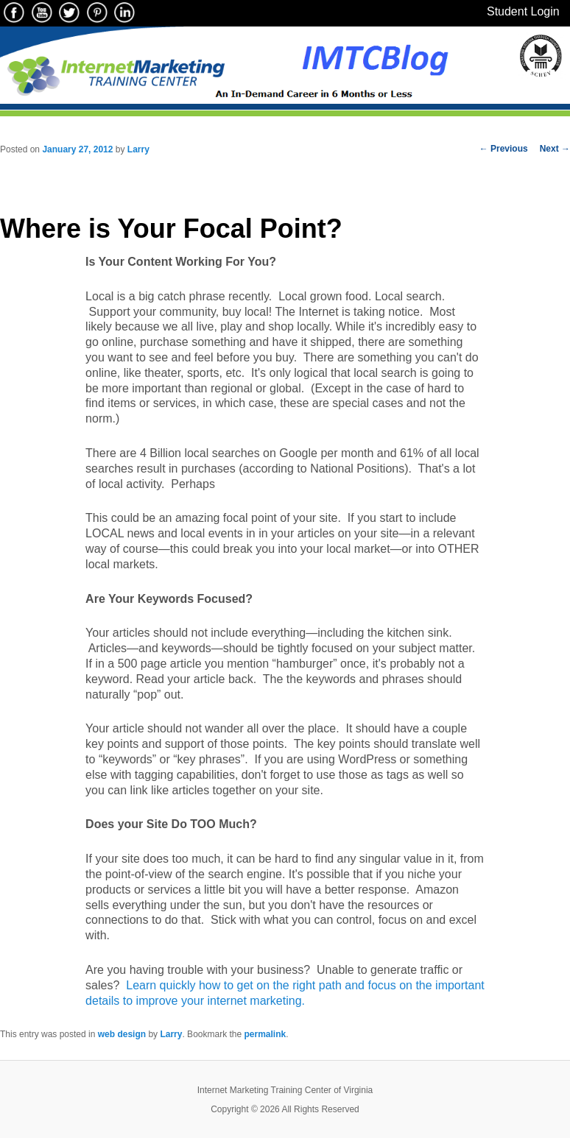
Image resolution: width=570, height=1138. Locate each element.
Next (555, 149)
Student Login (523, 11)
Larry (138, 149)
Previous (503, 149)
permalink (265, 1034)
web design (122, 1034)
